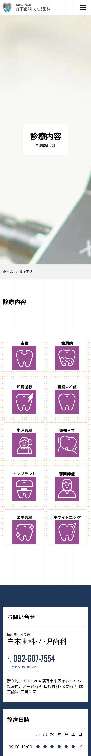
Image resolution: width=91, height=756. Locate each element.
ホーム (8, 272)
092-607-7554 (34, 658)
